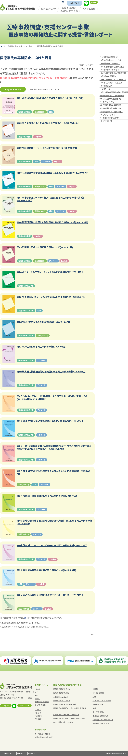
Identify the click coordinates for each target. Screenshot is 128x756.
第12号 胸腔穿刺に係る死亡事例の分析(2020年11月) (43, 321)
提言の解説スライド (25, 286)
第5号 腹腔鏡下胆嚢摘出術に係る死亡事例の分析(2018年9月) (47, 495)
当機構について (48, 9)
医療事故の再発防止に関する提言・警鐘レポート (70, 709)
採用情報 (38, 716)
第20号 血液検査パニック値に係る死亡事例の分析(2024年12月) (48, 122)
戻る (93, 634)
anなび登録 (74, 3)
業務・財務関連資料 (42, 701)
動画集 (95, 689)
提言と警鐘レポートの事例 (63, 722)
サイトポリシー (22, 754)
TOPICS (38, 709)
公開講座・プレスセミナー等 (103, 719)
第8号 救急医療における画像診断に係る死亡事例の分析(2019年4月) (50, 421)
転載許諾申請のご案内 (101, 723)
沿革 (36, 692)
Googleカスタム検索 (13, 89)
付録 (51, 112)
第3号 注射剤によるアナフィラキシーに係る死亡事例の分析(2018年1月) (52, 545)
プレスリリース (98, 704)
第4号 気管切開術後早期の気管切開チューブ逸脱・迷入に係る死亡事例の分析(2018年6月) (54, 522)
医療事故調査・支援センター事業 (69, 9)
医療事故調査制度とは (61, 689)
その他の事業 (88, 9)
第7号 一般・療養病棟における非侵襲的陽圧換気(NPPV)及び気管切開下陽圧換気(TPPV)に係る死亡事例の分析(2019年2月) (54, 447)
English (93, 2)
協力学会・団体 (98, 712)
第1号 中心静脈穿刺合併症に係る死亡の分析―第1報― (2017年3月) (51, 595)
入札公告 (38, 719)
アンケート (46, 161)
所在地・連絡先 (40, 705)
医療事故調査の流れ (61, 693)
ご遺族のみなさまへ (60, 696)
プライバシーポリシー (9, 754)
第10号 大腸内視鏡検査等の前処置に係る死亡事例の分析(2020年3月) (51, 371)
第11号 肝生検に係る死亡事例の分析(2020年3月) (41, 346)
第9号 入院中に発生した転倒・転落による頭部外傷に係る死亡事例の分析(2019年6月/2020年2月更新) (52, 398)
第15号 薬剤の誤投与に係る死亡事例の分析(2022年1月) (45, 247)
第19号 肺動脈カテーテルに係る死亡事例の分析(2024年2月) (47, 147)
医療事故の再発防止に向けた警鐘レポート (69, 718)
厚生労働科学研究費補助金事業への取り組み (44, 735)
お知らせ (38, 712)
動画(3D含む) (40, 112)
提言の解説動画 (24, 112)
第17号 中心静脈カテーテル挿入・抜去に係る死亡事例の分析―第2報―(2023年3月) (50, 199)
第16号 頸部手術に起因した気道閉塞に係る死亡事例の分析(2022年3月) (52, 222)
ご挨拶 (37, 689)
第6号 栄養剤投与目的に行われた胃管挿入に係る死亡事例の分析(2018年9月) (53, 472)
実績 (36, 695)
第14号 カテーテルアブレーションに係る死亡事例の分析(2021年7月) (51, 272)
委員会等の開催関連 (100, 716)
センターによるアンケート (102, 700)
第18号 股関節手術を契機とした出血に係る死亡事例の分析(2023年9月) (52, 172)
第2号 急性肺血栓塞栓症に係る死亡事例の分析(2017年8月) (46, 570)
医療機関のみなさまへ (61, 700)
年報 (94, 708)
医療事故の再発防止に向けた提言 (66, 714)
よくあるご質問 (98, 693)
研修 (94, 696)
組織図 (37, 698)
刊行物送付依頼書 (35, 617)
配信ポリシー (32, 754)
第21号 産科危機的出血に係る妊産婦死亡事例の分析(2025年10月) (50, 98)
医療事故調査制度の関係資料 (64, 704)
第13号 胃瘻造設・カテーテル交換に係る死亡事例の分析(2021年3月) (51, 296)
